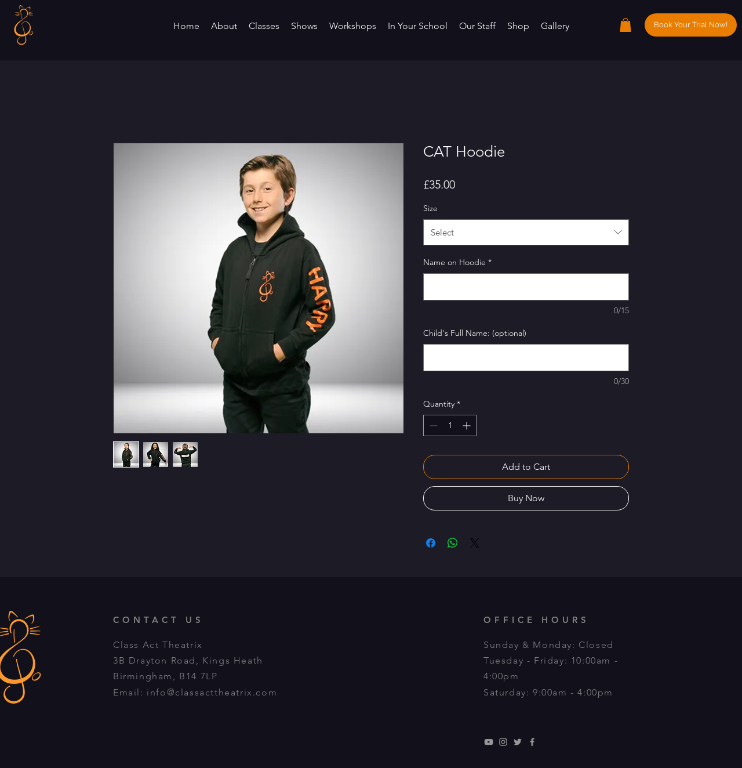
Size (430, 208)
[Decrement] (432, 425)
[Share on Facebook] (431, 543)
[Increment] (467, 425)
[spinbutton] (449, 425)
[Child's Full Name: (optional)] (526, 357)
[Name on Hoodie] (526, 286)
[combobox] (526, 232)
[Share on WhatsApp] (453, 543)
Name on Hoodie (457, 262)
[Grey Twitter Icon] (517, 742)
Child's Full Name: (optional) (474, 333)
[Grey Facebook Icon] (532, 742)
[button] (224, 26)
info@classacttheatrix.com (212, 692)
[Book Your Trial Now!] (691, 25)
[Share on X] (475, 543)
